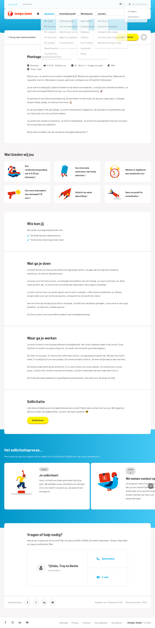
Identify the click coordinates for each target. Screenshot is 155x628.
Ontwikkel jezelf (67, 13)
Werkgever (27, 4)
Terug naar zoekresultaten (22, 36)
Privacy (75, 622)
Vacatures (49, 13)
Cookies (86, 622)
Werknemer (13, 4)
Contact (102, 13)
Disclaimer (117, 622)
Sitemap (63, 622)
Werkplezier (87, 13)
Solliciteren (127, 37)
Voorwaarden (101, 622)
